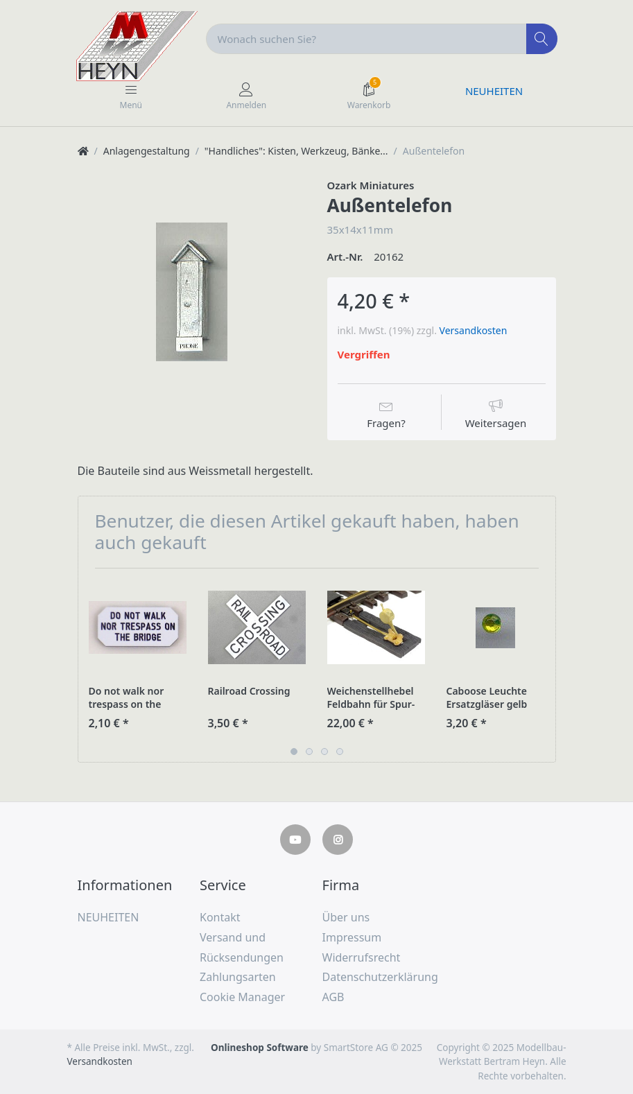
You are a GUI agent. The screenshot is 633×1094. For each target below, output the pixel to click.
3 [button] (324, 751)
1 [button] (294, 751)
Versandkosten (474, 330)
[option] (192, 291)
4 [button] (339, 751)
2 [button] (309, 751)
